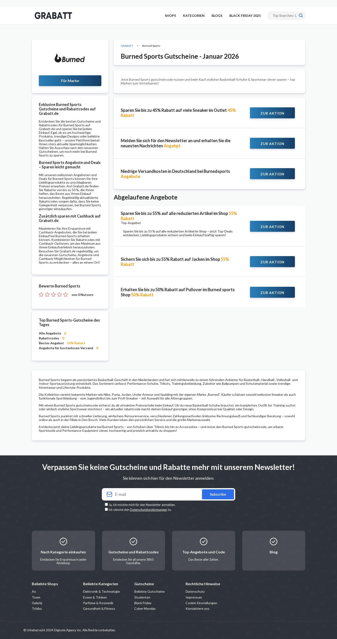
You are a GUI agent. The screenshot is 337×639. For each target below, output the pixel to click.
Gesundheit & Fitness (99, 608)
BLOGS (217, 16)
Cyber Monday (145, 608)
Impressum (194, 597)
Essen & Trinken (95, 597)
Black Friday (142, 603)
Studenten (142, 597)
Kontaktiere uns (197, 608)
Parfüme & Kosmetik (98, 603)
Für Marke (70, 80)
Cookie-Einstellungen (201, 603)
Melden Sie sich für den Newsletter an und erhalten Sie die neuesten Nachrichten (176, 143)
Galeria (37, 603)
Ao (34, 591)
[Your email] (168, 494)
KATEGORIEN (194, 16)
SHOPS (170, 16)
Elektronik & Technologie (101, 591)
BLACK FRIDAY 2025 (245, 16)
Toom (36, 597)
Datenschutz (195, 591)
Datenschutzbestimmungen (148, 510)
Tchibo (37, 608)
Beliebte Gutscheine (149, 591)
